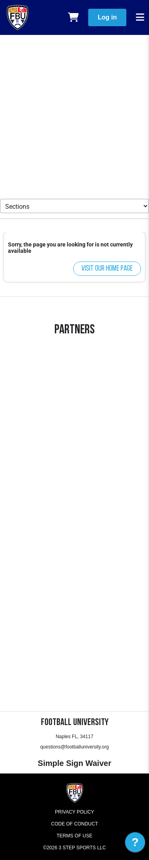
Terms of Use (74, 836)
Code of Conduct (74, 824)
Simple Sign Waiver (74, 763)
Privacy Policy (74, 812)
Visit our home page (107, 269)
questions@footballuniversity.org (74, 747)
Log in (107, 17)
